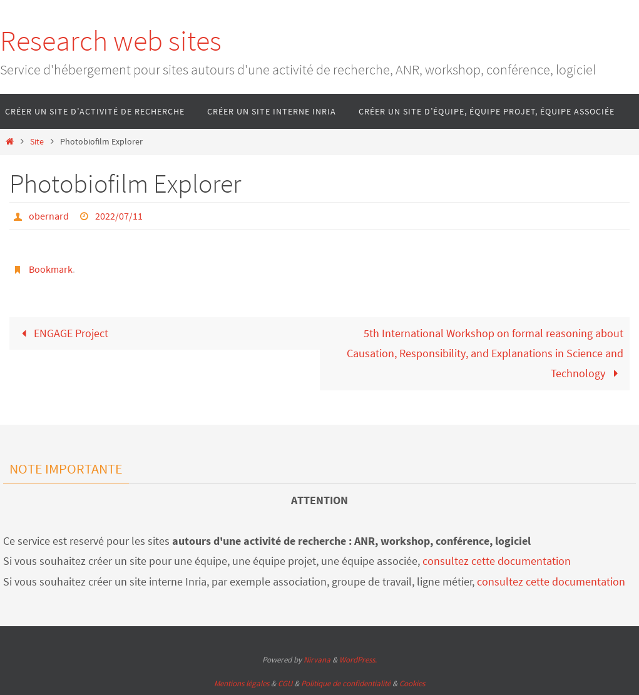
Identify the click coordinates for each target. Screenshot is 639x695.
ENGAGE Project (62, 333)
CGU (285, 683)
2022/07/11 (119, 216)
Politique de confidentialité (346, 683)
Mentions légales (241, 683)
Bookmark (51, 269)
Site (37, 141)
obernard (49, 216)
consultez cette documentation (496, 561)
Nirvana (317, 659)
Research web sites (111, 41)
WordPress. (358, 659)
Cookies (412, 683)
